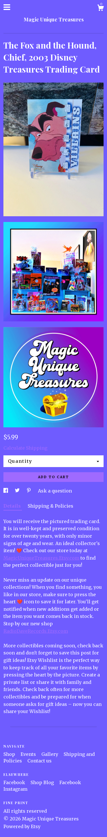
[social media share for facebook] (6, 491)
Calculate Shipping (25, 448)
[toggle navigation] (6, 7)
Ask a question (55, 491)
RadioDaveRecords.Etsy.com (35, 631)
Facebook (14, 782)
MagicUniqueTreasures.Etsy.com (41, 558)
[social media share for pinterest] (29, 491)
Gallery (50, 754)
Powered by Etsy (22, 826)
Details (12, 506)
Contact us (39, 761)
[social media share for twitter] (18, 491)
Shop (9, 754)
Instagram (15, 789)
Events (29, 754)
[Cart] (100, 8)
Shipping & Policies (50, 506)
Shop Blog (43, 782)
